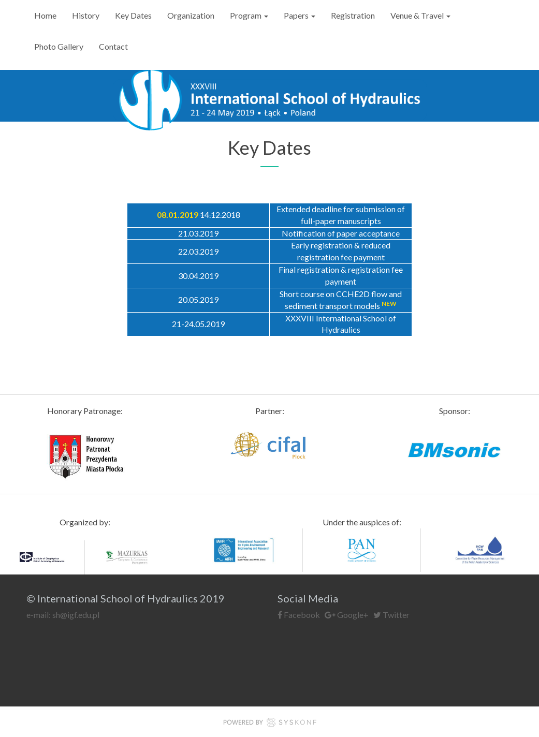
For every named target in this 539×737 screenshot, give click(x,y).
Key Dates (133, 15)
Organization (190, 15)
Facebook (299, 615)
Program (249, 15)
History (85, 15)
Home (45, 15)
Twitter (391, 615)
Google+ (347, 615)
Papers (299, 15)
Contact (113, 46)
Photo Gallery (58, 46)
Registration (353, 15)
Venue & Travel (420, 15)
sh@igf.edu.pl (75, 615)
